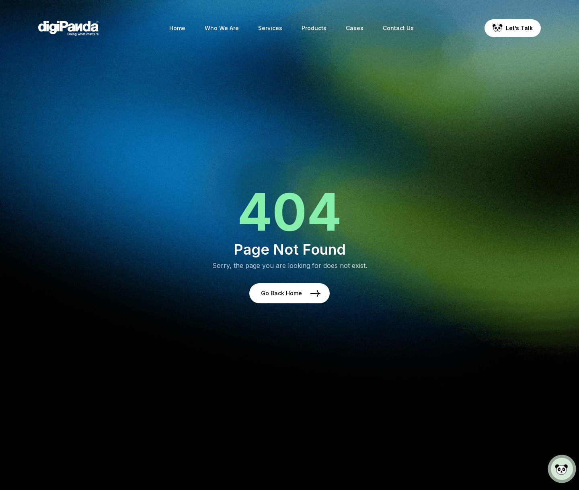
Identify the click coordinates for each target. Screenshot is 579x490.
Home (177, 28)
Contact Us (398, 28)
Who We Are (222, 28)
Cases (354, 28)
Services (270, 28)
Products (314, 28)
